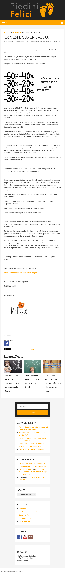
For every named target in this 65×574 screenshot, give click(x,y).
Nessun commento (52, 41)
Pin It (33, 349)
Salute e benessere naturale (29, 512)
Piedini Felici (5, 571)
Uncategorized (24, 521)
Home (7, 32)
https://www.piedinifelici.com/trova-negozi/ (21, 273)
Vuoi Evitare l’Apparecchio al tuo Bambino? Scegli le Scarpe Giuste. (33, 471)
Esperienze (16, 32)
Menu (4, 23)
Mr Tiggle (9, 41)
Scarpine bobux (25, 518)
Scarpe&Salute (24, 515)
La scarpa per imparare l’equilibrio (31, 449)
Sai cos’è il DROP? (41, 466)
